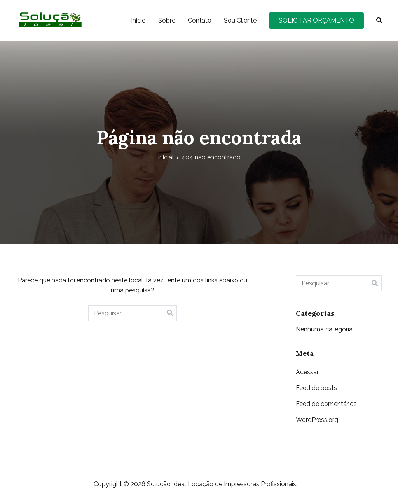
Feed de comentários (326, 404)
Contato (199, 20)
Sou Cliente (240, 20)
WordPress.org (317, 419)
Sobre (166, 20)
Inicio (138, 20)
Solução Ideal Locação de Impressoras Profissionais (221, 484)
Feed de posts (316, 388)
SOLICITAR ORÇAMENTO (316, 20)
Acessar (307, 372)
